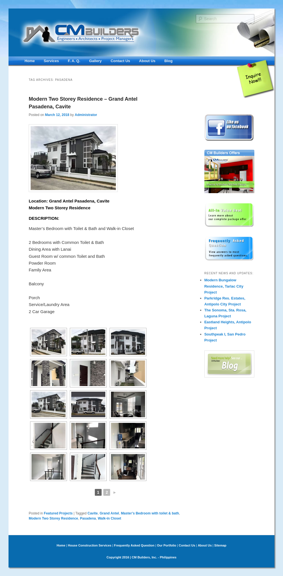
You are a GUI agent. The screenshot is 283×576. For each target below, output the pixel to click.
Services (51, 61)
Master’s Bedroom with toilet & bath (150, 513)
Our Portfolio (166, 545)
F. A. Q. (74, 61)
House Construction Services (89, 545)
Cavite (92, 513)
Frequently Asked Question (134, 545)
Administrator (86, 115)
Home (29, 61)
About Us (147, 61)
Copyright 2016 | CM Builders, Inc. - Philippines (141, 557)
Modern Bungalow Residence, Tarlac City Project (224, 286)
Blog (168, 61)
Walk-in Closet (109, 518)
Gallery (95, 61)
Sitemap (220, 545)
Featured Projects (58, 513)
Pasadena (88, 518)
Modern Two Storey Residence (53, 518)
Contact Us (120, 61)
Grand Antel (109, 513)
